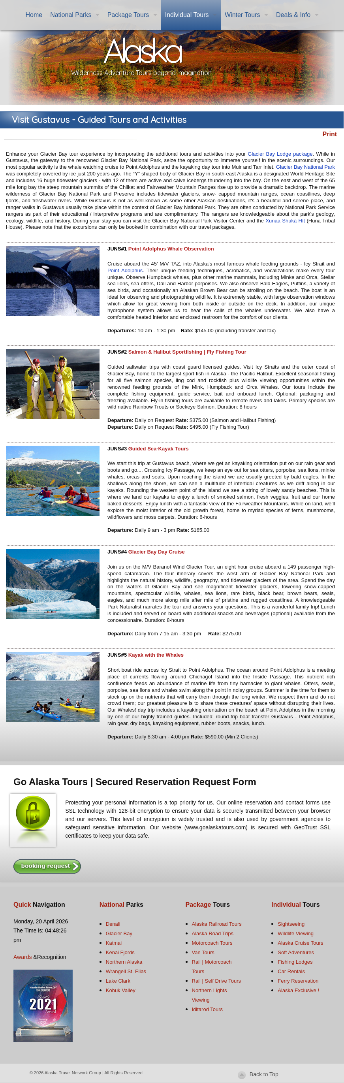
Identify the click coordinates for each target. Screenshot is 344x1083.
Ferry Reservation (298, 981)
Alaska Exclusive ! (298, 990)
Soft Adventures (296, 952)
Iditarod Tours (207, 1009)
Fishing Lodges (295, 962)
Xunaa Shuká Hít (285, 221)
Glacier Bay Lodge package (280, 154)
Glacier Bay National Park (305, 167)
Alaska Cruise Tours (300, 943)
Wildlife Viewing (296, 933)
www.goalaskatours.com (216, 827)
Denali (113, 924)
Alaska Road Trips (213, 933)
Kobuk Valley (120, 990)
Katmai (114, 943)
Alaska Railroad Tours (217, 924)
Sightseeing (291, 924)
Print (330, 134)
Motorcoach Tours (212, 943)
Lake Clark (118, 981)
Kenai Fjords (120, 952)
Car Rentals (291, 971)
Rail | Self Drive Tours (216, 981)
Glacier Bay (119, 933)
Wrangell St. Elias (126, 971)
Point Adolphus (125, 270)
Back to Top (264, 1074)
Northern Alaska (124, 962)
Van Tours (203, 952)
